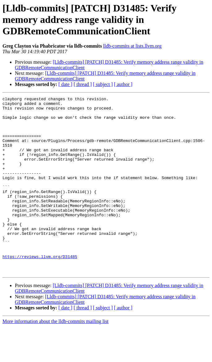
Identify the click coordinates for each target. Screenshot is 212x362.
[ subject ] (103, 84)
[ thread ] (83, 84)
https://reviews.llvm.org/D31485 (39, 289)
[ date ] (65, 84)
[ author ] (123, 84)
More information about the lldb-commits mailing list (55, 356)
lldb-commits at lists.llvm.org (132, 46)
